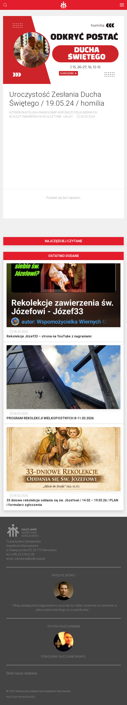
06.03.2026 (19, 331)
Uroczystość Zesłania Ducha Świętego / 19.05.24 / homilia (56, 99)
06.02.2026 (19, 495)
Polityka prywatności (20, 697)
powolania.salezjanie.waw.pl (63, 656)
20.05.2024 (86, 116)
